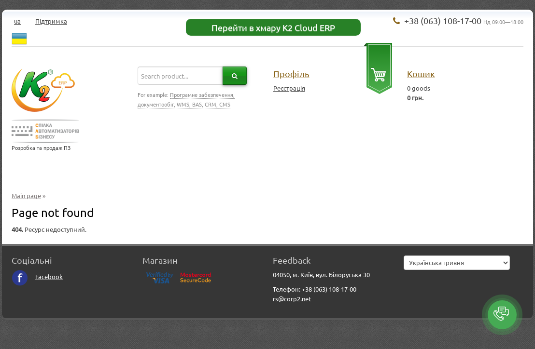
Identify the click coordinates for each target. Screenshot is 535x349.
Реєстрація (289, 88)
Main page (26, 195)
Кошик (421, 73)
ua (17, 21)
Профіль (291, 73)
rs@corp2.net (292, 299)
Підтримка (51, 21)
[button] (502, 314)
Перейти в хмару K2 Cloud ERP (273, 27)
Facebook (37, 276)
